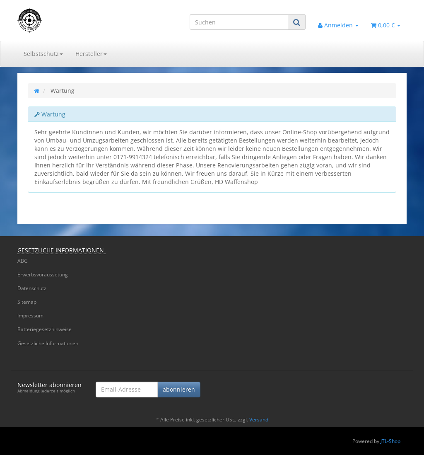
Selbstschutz (43, 54)
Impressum (30, 315)
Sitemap (26, 301)
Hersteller (91, 54)
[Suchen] (239, 22)
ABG (22, 260)
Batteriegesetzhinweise (44, 329)
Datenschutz (31, 288)
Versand (258, 419)
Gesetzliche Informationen (47, 343)
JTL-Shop (390, 441)
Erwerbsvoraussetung (42, 274)
